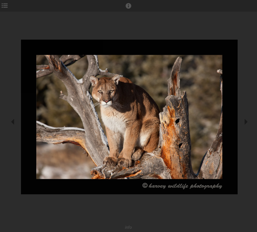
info (128, 227)
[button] (128, 9)
